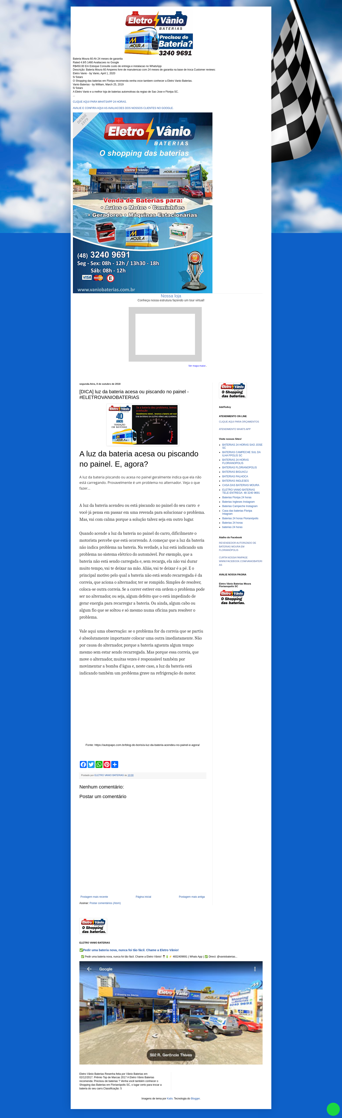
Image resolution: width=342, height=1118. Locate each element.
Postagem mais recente (94, 896)
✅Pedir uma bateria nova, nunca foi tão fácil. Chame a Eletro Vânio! (129, 950)
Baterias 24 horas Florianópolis (240, 518)
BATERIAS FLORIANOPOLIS (239, 467)
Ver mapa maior (197, 365)
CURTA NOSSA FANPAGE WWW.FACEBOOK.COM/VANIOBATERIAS (240, 561)
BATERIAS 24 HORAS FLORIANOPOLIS (235, 461)
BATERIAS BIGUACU (235, 471)
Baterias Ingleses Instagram (238, 501)
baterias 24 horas (232, 527)
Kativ (170, 1098)
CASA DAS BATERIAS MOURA (240, 485)
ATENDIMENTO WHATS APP (235, 429)
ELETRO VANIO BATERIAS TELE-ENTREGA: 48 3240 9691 (241, 491)
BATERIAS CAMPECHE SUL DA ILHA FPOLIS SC (241, 454)
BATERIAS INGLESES (235, 480)
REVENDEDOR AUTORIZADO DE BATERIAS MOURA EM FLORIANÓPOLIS (237, 547)
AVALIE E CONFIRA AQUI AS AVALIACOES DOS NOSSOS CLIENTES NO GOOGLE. (123, 108)
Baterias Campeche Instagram (240, 506)
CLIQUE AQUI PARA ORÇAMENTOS (239, 421)
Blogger (195, 1098)
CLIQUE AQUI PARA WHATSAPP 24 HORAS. (100, 101)
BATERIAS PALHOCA (235, 476)
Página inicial (143, 896)
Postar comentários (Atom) (105, 903)
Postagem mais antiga (192, 896)
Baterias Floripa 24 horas (236, 497)
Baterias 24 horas (232, 522)
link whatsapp (333, 1109)
